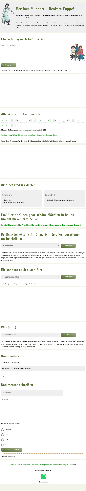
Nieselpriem (22, 138)
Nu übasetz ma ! (8, 68)
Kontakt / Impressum (23, 468)
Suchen (69, 338)
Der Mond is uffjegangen (40, 228)
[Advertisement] (43, 93)
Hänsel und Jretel (55, 228)
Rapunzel (77, 228)
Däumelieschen (13, 228)
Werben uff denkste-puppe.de (62, 468)
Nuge (33, 138)
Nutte (55, 138)
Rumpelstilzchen (67, 228)
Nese (9, 138)
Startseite (4, 228)
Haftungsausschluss (46, 468)
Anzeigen (68, 249)
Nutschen (49, 138)
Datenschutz (34, 468)
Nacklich (4, 138)
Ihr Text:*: (4, 403)
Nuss (43, 138)
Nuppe (39, 138)
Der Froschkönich (25, 228)
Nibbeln (14, 138)
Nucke (29, 138)
